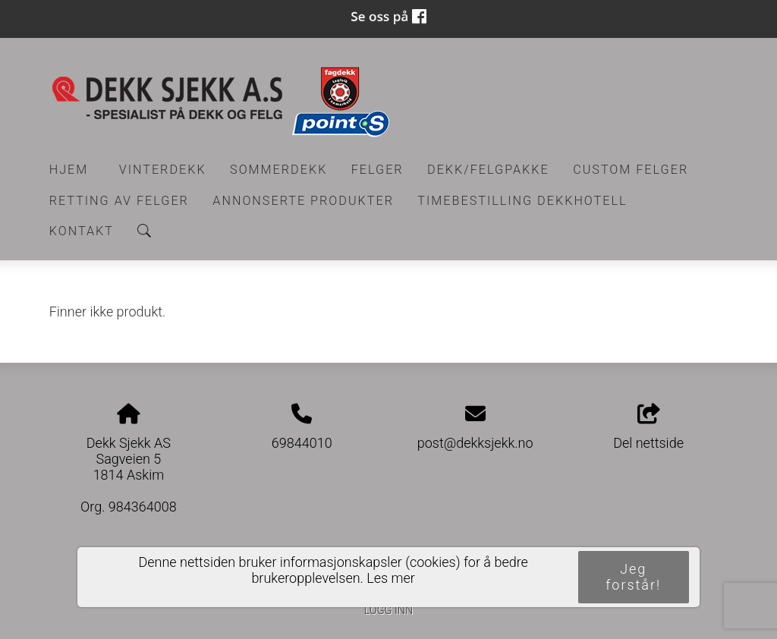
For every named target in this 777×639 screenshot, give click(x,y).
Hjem (69, 169)
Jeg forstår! (633, 577)
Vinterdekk (162, 169)
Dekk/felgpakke (488, 169)
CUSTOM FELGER (630, 169)
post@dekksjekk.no (475, 443)
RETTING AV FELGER (119, 201)
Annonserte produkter (303, 201)
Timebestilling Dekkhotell (522, 201)
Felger (377, 169)
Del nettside (648, 427)
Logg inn (388, 610)
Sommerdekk (278, 169)
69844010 (302, 443)
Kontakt (81, 231)
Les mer (390, 578)
